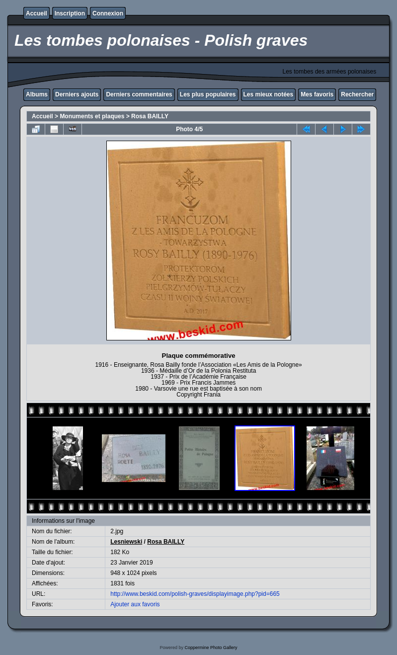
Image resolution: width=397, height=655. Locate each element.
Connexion (107, 13)
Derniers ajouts (76, 94)
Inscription (70, 13)
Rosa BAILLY (149, 116)
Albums (37, 94)
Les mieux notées (268, 94)
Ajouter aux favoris (134, 604)
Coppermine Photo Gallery (210, 647)
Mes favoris (317, 94)
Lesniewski (126, 541)
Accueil (36, 13)
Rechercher (357, 94)
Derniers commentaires (139, 94)
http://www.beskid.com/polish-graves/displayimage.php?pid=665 (195, 593)
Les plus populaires (208, 94)
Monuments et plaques (92, 116)
